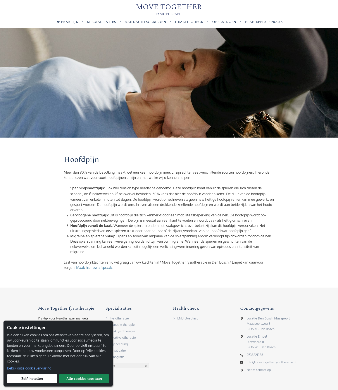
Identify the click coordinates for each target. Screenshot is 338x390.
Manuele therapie (120, 326)
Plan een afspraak (264, 21)
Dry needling (116, 345)
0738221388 (255, 356)
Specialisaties (101, 21)
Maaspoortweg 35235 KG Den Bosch (268, 325)
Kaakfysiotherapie (120, 332)
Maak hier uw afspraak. (94, 268)
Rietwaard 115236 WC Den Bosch (261, 343)
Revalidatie (115, 352)
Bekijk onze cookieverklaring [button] (29, 368)
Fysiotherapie (117, 319)
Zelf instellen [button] (32, 378)
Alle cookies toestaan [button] (84, 378)
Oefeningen (224, 21)
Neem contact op (259, 371)
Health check (189, 21)
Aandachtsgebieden (145, 21)
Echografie (114, 358)
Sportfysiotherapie (120, 339)
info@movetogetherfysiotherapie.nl (271, 363)
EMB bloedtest (185, 319)
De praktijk (66, 21)
